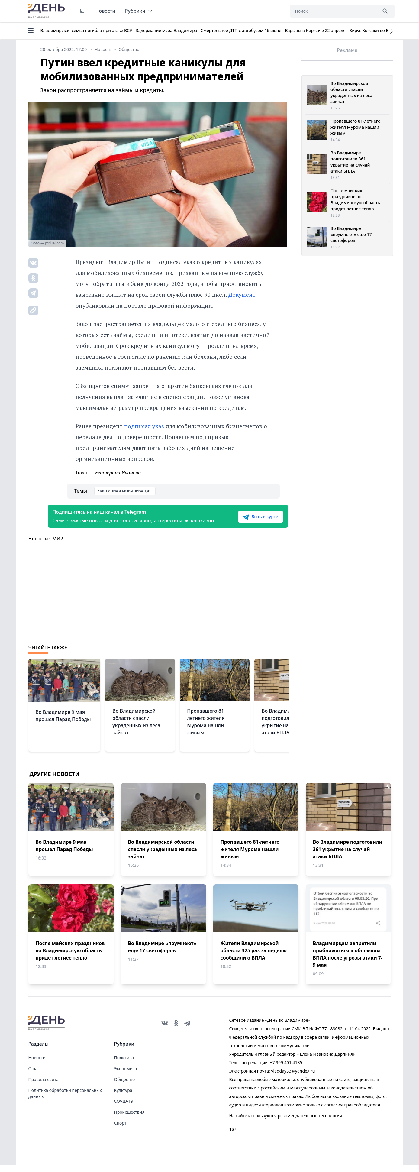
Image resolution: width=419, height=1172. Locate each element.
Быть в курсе (250, 520)
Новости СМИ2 (45, 545)
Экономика (125, 1076)
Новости (105, 11)
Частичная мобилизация (125, 491)
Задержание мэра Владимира (166, 30)
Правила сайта (43, 1086)
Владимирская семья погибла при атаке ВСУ (86, 30)
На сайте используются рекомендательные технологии (285, 1123)
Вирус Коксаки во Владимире (379, 30)
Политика (124, 1065)
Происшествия (129, 1119)
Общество (124, 1086)
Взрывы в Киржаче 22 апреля (315, 30)
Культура (123, 1097)
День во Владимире (47, 11)
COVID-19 (123, 1108)
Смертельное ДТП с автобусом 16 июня (241, 30)
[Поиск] (333, 11)
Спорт (120, 1130)
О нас (34, 1076)
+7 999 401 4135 (286, 1070)
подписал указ (144, 426)
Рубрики (139, 11)
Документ (242, 294)
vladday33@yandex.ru (293, 1078)
